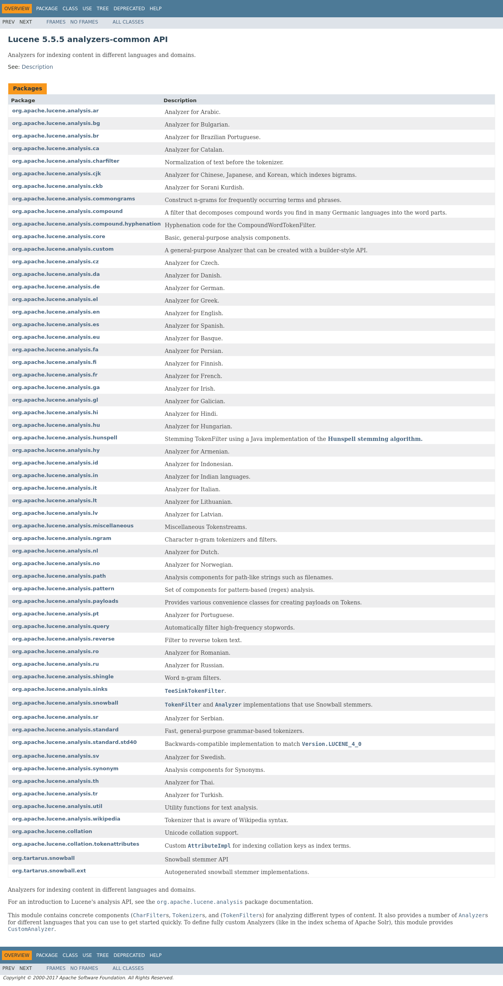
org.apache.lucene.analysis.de (56, 287)
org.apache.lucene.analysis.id (55, 463)
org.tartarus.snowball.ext (49, 871)
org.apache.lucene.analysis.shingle (63, 676)
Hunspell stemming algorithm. (375, 439)
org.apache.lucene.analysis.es (55, 324)
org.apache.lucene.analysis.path (59, 576)
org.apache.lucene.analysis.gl (55, 400)
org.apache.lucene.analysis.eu (56, 337)
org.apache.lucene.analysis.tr (55, 794)
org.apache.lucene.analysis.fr (54, 375)
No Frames (84, 22)
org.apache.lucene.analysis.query (60, 626)
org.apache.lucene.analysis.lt (54, 500)
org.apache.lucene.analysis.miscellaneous (73, 526)
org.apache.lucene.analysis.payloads (65, 601)
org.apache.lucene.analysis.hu (56, 425)
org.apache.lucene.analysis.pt (55, 614)
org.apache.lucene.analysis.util (57, 806)
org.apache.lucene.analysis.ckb (57, 186)
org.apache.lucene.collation (52, 831)
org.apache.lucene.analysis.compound (67, 211)
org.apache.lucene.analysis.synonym (65, 768)
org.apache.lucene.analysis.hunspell (64, 438)
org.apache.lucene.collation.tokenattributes (75, 844)
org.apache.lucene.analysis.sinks (60, 689)
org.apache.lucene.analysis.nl (55, 551)
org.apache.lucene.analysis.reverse (63, 639)
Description (37, 67)
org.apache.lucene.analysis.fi (54, 362)
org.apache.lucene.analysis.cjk (56, 173)
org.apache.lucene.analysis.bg (56, 123)
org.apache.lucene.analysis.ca (55, 148)
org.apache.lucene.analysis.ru (55, 664)
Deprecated (129, 8)
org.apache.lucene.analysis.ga (56, 387)
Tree (103, 8)
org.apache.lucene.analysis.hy (56, 450)
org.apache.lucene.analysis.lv (55, 513)
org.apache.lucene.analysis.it (54, 488)
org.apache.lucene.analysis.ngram (61, 538)
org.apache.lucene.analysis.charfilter (65, 161)
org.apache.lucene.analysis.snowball (65, 703)
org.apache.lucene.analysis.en (56, 312)
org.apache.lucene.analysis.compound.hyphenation (86, 224)
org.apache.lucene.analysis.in (55, 475)
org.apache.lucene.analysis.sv (55, 756)
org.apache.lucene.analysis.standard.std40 (74, 742)
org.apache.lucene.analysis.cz (55, 261)
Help (156, 8)
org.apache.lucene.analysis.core (58, 236)
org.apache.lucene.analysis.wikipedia (66, 819)
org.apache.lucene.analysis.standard (65, 730)
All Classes (128, 22)
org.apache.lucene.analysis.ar (55, 111)
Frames (56, 22)
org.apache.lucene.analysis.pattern (63, 588)
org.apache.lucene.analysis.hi (55, 412)
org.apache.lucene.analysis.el (55, 299)
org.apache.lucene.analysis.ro (55, 651)
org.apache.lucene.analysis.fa (55, 350)
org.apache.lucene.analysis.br (55, 136)
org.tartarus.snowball (43, 858)
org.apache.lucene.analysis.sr (55, 717)
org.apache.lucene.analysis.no (56, 563)
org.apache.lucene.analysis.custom (63, 249)
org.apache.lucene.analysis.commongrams (73, 199)
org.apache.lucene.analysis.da (56, 274)
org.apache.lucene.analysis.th (55, 781)
